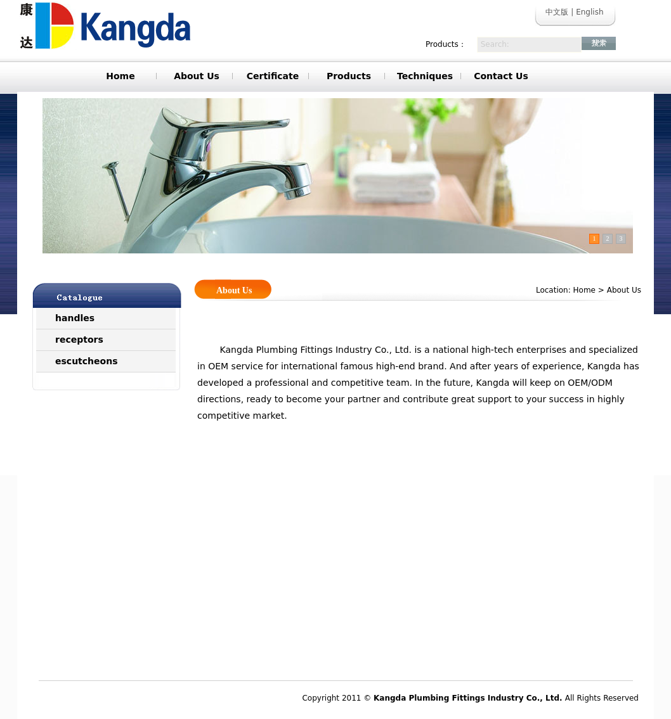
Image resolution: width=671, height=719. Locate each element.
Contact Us (501, 76)
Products (349, 76)
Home (120, 76)
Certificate (273, 76)
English (589, 12)
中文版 (556, 12)
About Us (196, 76)
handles (74, 318)
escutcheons (86, 361)
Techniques (425, 76)
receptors (79, 339)
